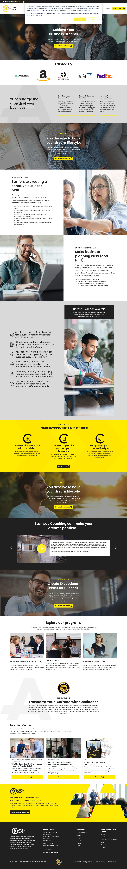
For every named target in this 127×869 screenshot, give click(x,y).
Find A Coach (119, 8)
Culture (103, 842)
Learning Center (82, 833)
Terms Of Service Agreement (83, 862)
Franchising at (14, 2)
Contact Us (47, 849)
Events (108, 8)
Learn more (27, 777)
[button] (12, 76)
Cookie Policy (112, 862)
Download (99, 777)
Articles (79, 840)
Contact (103, 847)
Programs (80, 838)
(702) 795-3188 (48, 844)
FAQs (78, 846)
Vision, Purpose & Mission (109, 840)
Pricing (79, 835)
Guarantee (104, 845)
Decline (93, 19)
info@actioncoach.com (50, 846)
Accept (80, 19)
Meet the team (105, 837)
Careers (103, 834)
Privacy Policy (100, 862)
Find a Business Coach (63, 46)
